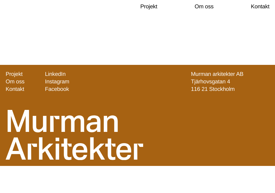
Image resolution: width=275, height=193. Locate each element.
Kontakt (260, 6)
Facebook (57, 89)
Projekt (148, 6)
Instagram (57, 82)
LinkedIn (55, 74)
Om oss (204, 6)
